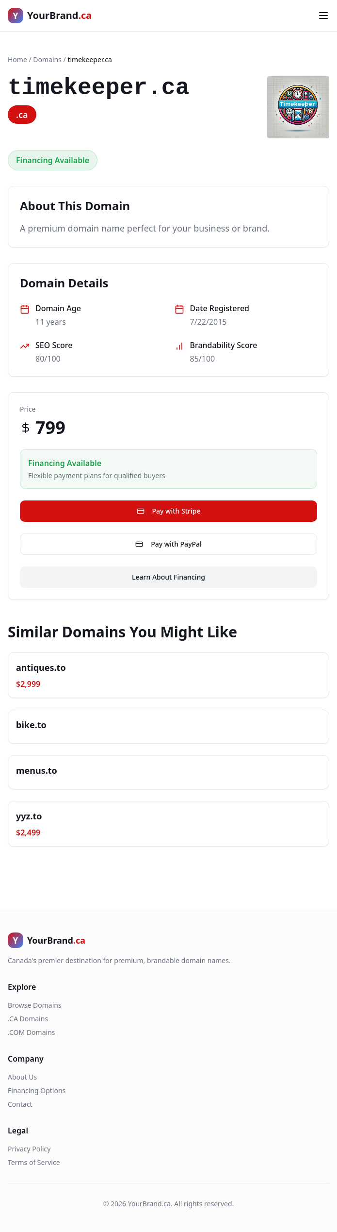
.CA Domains (28, 1018)
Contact (20, 1104)
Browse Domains (35, 1005)
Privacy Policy (29, 1148)
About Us (22, 1077)
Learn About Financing (168, 577)
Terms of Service (34, 1162)
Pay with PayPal (168, 544)
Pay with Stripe (169, 511)
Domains (47, 59)
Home (17, 59)
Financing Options (36, 1090)
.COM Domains (31, 1032)
